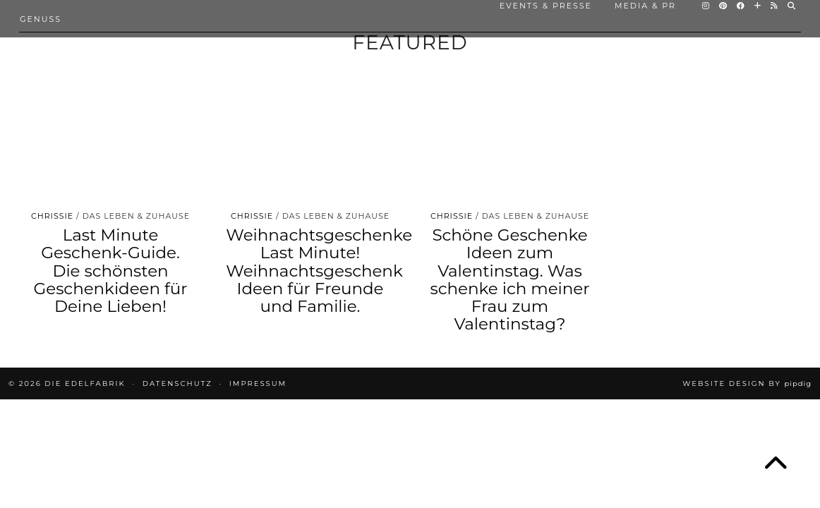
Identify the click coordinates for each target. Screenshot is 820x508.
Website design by (747, 383)
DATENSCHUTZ (177, 383)
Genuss (40, 19)
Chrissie (52, 216)
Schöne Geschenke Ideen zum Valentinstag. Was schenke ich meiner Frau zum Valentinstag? (510, 279)
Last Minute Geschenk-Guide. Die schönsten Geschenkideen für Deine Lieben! (110, 270)
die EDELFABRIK (84, 383)
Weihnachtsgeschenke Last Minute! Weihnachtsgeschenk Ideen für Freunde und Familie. (319, 270)
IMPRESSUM (258, 383)
